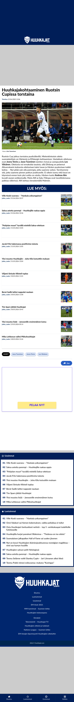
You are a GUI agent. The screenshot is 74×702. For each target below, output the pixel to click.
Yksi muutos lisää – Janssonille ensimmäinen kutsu (24, 322)
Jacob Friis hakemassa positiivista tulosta (20, 244)
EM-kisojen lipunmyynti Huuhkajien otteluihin (37, 634)
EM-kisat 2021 (37, 605)
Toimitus (5, 99)
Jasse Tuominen (17, 354)
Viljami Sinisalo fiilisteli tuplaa (15, 273)
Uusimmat (9, 455)
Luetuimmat (10, 511)
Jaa (66, 363)
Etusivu (37, 593)
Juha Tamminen (11, 151)
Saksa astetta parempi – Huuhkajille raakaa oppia (23, 210)
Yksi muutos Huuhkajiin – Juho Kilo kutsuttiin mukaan (26, 259)
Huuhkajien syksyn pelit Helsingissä (22, 549)
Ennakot (37, 618)
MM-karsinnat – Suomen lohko (37, 609)
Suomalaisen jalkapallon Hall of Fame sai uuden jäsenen (31, 538)
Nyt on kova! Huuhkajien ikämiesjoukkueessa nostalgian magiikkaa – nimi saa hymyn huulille (38, 544)
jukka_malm (6, 198)
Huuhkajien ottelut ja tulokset (37, 626)
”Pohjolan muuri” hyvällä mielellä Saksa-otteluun (23, 225)
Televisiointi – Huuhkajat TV (37, 622)
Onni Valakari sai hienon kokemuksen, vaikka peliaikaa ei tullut (35, 522)
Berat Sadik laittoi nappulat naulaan (17, 292)
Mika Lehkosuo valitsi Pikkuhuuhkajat (18, 336)
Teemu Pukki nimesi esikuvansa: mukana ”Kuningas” (30, 562)
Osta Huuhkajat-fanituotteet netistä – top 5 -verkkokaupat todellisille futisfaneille (38, 528)
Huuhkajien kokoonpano (37, 612)
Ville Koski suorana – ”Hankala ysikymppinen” (22, 195)
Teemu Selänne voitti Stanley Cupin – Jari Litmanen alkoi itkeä (34, 558)
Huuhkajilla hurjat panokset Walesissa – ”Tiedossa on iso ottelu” (35, 534)
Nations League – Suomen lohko (37, 630)
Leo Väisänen (43, 354)
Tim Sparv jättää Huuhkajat (14, 307)
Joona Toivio (31, 354)
